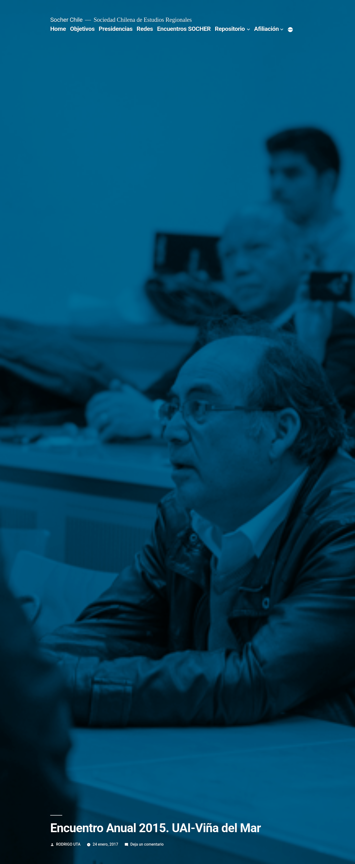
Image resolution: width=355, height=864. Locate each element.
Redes (145, 28)
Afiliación (266, 28)
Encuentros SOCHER (184, 28)
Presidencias (116, 28)
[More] (290, 30)
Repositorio (230, 28)
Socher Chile (66, 19)
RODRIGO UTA (68, 844)
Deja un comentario (147, 844)
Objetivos (82, 28)
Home (58, 28)
